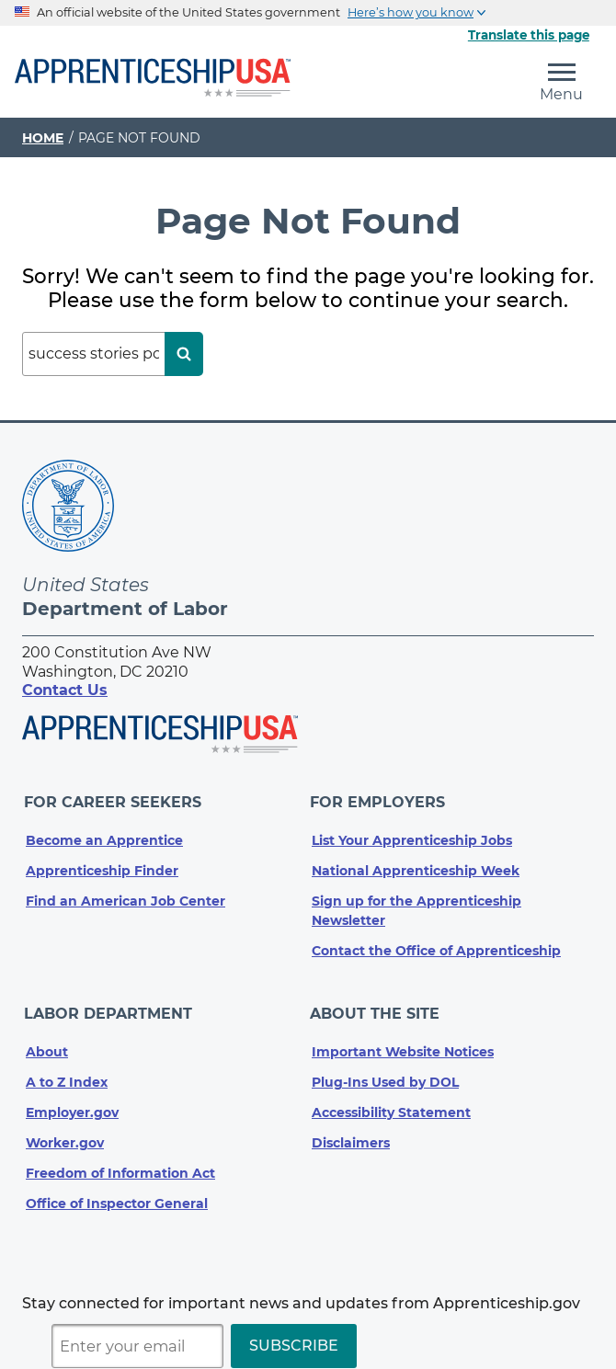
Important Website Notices (403, 1041)
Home (42, 138)
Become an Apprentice (104, 835)
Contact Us (65, 690)
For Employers (379, 799)
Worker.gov (65, 1132)
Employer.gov (72, 1102)
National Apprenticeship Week (415, 865)
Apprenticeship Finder (102, 865)
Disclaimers (351, 1132)
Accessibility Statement (391, 1102)
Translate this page (528, 35)
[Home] (153, 79)
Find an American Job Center (125, 895)
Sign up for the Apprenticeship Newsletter (416, 905)
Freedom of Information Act (120, 1163)
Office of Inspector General (117, 1193)
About (47, 1041)
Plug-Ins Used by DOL (385, 1072)
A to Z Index (67, 1072)
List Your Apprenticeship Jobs (412, 835)
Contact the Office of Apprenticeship (436, 945)
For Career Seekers (114, 799)
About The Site (376, 1006)
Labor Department (110, 1006)
